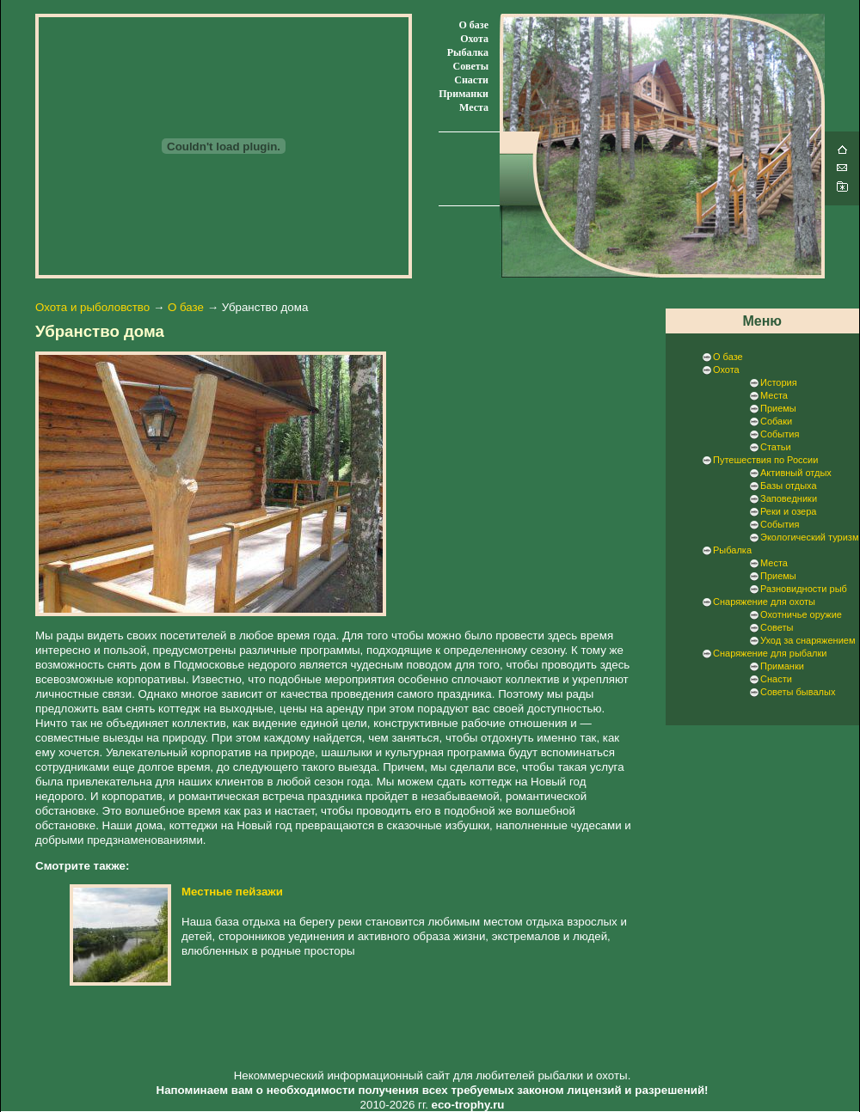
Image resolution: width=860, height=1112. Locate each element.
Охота (474, 39)
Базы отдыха (788, 485)
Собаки (776, 421)
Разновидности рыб (803, 588)
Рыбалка (467, 52)
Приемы (778, 408)
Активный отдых (796, 472)
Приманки (463, 94)
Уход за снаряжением (807, 640)
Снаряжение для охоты (764, 601)
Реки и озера (788, 511)
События (779, 434)
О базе (473, 25)
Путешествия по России (765, 460)
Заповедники (788, 498)
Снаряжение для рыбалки (769, 653)
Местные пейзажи (232, 891)
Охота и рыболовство (92, 307)
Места (473, 107)
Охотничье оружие (801, 614)
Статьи (775, 447)
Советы (470, 66)
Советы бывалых (797, 692)
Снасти (471, 80)
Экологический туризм (809, 537)
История (778, 382)
